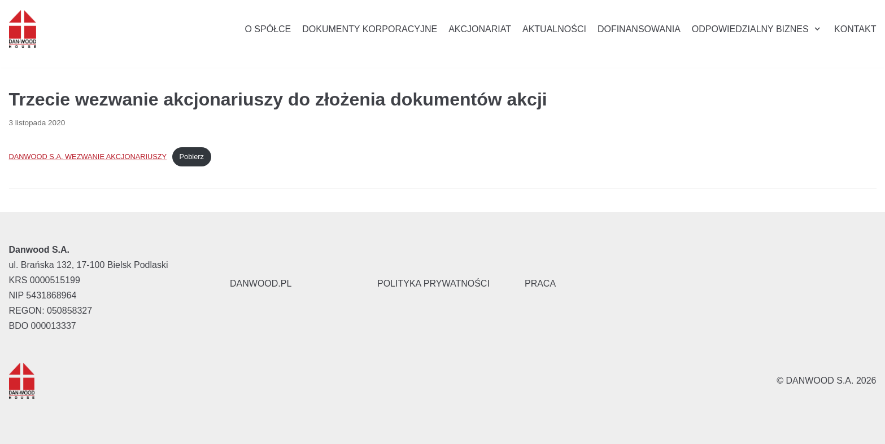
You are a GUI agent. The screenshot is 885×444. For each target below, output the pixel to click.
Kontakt (855, 29)
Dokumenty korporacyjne (369, 29)
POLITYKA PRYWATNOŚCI (433, 283)
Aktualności (554, 29)
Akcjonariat (479, 29)
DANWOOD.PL (260, 283)
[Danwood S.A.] (22, 29)
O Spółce (268, 29)
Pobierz (192, 156)
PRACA (540, 283)
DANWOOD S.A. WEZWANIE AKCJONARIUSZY (88, 156)
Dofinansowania (639, 29)
